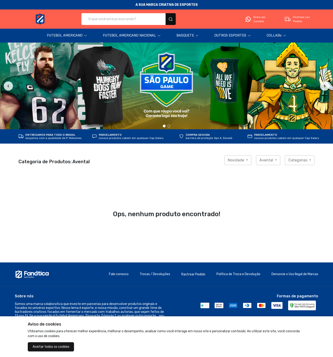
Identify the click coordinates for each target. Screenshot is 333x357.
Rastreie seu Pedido (297, 19)
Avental (266, 160)
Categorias (298, 160)
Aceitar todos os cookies (51, 347)
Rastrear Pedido (193, 274)
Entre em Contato (255, 19)
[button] (67, 35)
